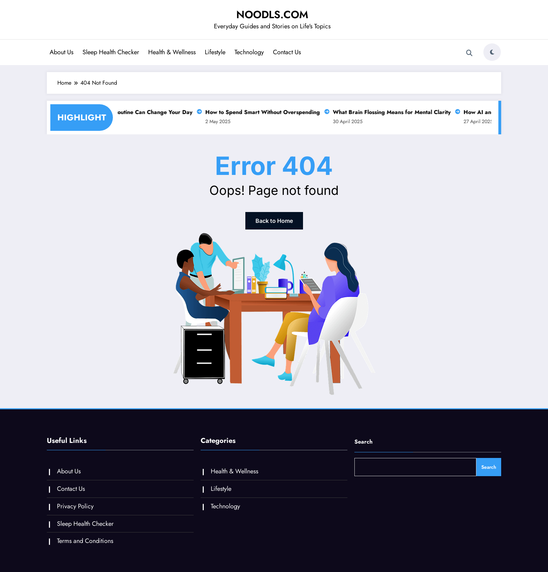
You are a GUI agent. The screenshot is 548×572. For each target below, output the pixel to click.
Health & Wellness (172, 52)
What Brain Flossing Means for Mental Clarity (393, 112)
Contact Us (287, 52)
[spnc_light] (492, 52)
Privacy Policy (75, 506)
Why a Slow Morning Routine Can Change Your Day (126, 112)
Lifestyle (215, 52)
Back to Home (274, 220)
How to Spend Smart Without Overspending (264, 112)
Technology (249, 52)
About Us (61, 52)
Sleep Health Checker (110, 52)
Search (363, 442)
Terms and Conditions (85, 540)
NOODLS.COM (272, 14)
